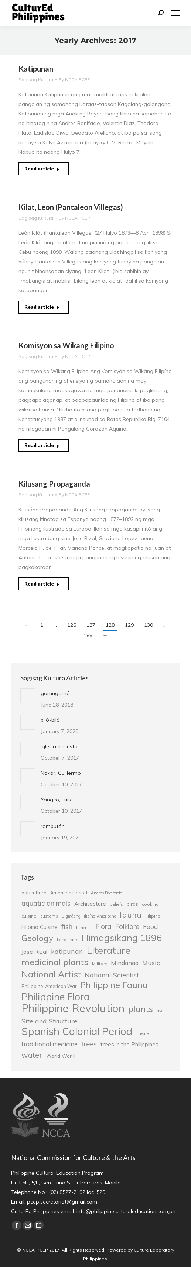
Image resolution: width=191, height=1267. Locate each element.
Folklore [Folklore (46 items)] (127, 926)
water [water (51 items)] (31, 1055)
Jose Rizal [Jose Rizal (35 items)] (34, 951)
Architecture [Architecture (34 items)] (90, 903)
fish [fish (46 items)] (66, 926)
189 (87, 635)
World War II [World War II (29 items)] (60, 1056)
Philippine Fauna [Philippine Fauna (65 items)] (114, 985)
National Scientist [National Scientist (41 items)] (112, 975)
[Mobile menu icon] (175, 12)
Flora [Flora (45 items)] (103, 926)
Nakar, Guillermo (61, 773)
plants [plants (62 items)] (140, 1009)
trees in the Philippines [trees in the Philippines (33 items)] (129, 1044)
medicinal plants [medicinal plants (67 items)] (54, 962)
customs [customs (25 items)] (49, 916)
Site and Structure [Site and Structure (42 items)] (49, 1021)
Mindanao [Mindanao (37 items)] (125, 963)
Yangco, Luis (56, 799)
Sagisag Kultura (35, 79)
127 (90, 625)
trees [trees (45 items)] (89, 1043)
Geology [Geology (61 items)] (37, 938)
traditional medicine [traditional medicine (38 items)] (49, 1044)
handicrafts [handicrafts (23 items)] (67, 939)
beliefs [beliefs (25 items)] (116, 904)
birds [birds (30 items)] (132, 904)
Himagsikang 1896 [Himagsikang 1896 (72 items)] (122, 938)
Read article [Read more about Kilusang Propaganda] (41, 584)
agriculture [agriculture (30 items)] (34, 892)
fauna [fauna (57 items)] (130, 914)
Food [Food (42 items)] (150, 926)
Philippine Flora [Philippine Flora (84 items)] (55, 996)
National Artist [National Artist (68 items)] (51, 974)
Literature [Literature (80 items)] (108, 950)
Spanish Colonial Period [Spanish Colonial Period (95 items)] (76, 1031)
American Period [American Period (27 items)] (68, 892)
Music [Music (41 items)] (151, 963)
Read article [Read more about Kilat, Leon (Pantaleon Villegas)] (41, 307)
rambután (53, 826)
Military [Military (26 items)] (99, 963)
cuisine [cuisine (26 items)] (29, 916)
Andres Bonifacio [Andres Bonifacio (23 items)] (106, 892)
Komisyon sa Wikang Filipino (66, 345)
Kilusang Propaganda (54, 483)
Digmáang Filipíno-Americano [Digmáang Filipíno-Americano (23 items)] (89, 916)
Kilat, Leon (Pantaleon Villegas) (70, 207)
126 (71, 625)
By (74, 79)
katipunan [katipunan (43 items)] (67, 951)
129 (129, 625)
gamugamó (55, 693)
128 (110, 625)
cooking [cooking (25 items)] (150, 904)
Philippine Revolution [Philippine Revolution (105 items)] (73, 1008)
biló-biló (50, 720)
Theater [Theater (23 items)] (143, 1033)
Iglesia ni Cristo (59, 746)
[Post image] (27, 695)
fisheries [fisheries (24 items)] (84, 927)
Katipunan (35, 68)
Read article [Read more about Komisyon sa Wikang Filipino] (41, 445)
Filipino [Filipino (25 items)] (153, 916)
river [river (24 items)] (161, 1010)
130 (148, 625)
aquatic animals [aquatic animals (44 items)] (46, 903)
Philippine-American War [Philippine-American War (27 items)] (48, 986)
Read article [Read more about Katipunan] (41, 169)
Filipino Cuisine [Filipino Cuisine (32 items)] (39, 927)
